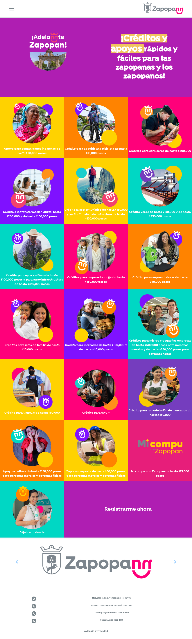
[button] (17, 562)
